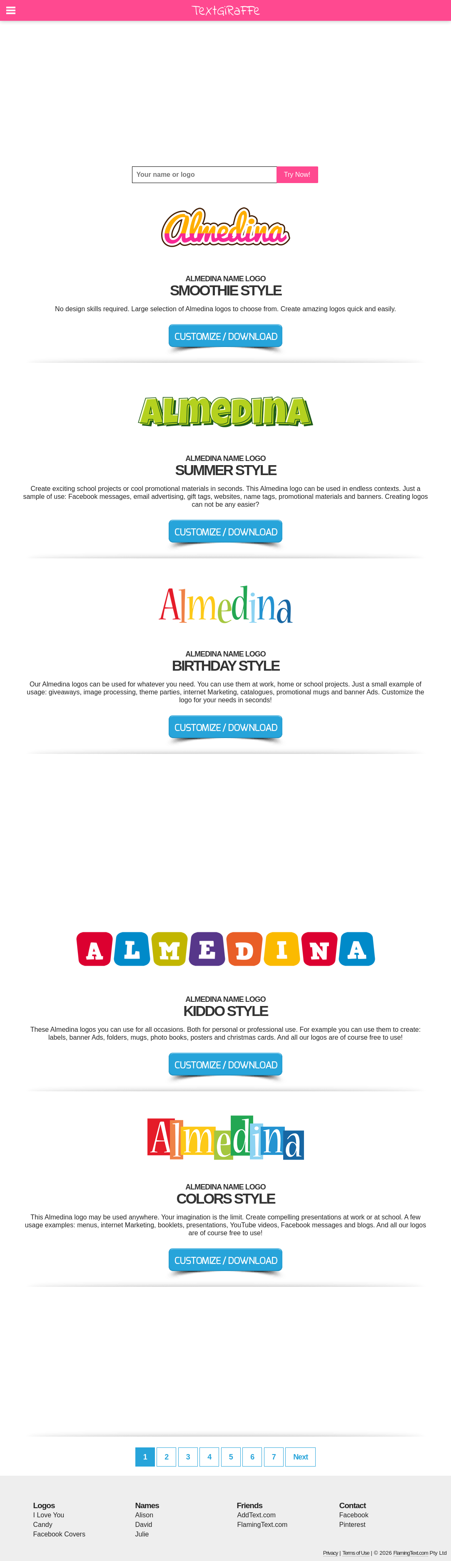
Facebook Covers (59, 1534)
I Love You (49, 1515)
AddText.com (256, 1515)
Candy (42, 1524)
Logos (44, 1505)
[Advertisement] (226, 93)
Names (147, 1505)
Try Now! (297, 174)
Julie (142, 1534)
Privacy (330, 1553)
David (143, 1524)
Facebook (354, 1515)
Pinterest (352, 1524)
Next (300, 1457)
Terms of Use (355, 1553)
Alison (144, 1515)
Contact (352, 1505)
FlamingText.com (262, 1524)
